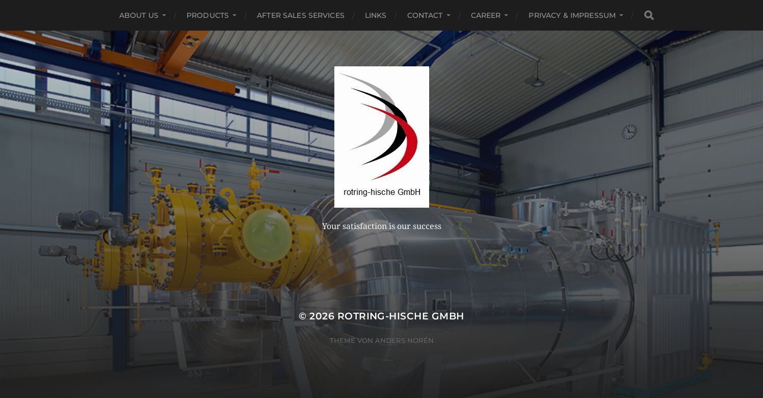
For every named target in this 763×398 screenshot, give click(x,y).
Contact (425, 15)
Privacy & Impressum (572, 15)
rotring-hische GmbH (400, 316)
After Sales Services (301, 15)
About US (139, 15)
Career (486, 15)
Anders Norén (404, 340)
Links (376, 15)
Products (208, 15)
